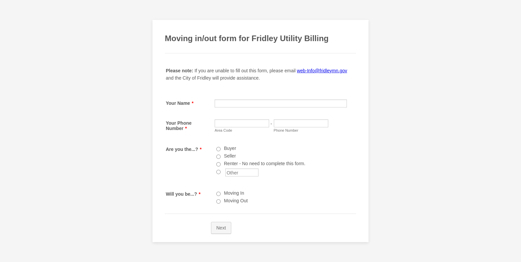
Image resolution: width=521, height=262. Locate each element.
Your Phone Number (179, 125)
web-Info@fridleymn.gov (322, 70)
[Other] (218, 172)
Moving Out (236, 200)
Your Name (179, 103)
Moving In (234, 193)
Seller (230, 156)
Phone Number (286, 130)
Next (221, 227)
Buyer (230, 148)
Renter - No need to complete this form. (264, 163)
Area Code (223, 130)
